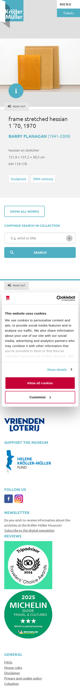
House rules (13, 667)
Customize (40, 397)
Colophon (11, 683)
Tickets (68, 13)
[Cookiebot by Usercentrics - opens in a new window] (57, 298)
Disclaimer (12, 673)
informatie (14, 88)
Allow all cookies (40, 383)
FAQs (8, 662)
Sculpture (18, 178)
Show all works (24, 211)
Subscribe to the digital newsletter (29, 530)
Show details (57, 369)
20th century (43, 178)
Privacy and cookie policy (23, 678)
